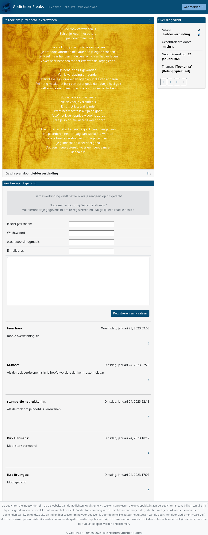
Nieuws (69, 7)
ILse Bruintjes (17, 475)
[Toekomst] (183, 66)
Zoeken (54, 7)
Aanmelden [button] (192, 7)
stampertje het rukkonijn (26, 401)
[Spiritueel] (181, 71)
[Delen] (167, 71)
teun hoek (14, 328)
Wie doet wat (87, 7)
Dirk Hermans (17, 438)
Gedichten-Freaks (23, 7)
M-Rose (12, 365)
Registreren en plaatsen (130, 313)
